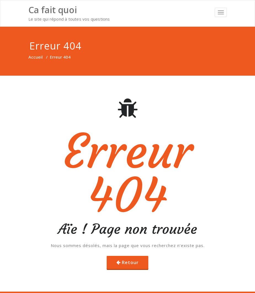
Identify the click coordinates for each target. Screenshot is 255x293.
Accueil (35, 57)
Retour (130, 262)
